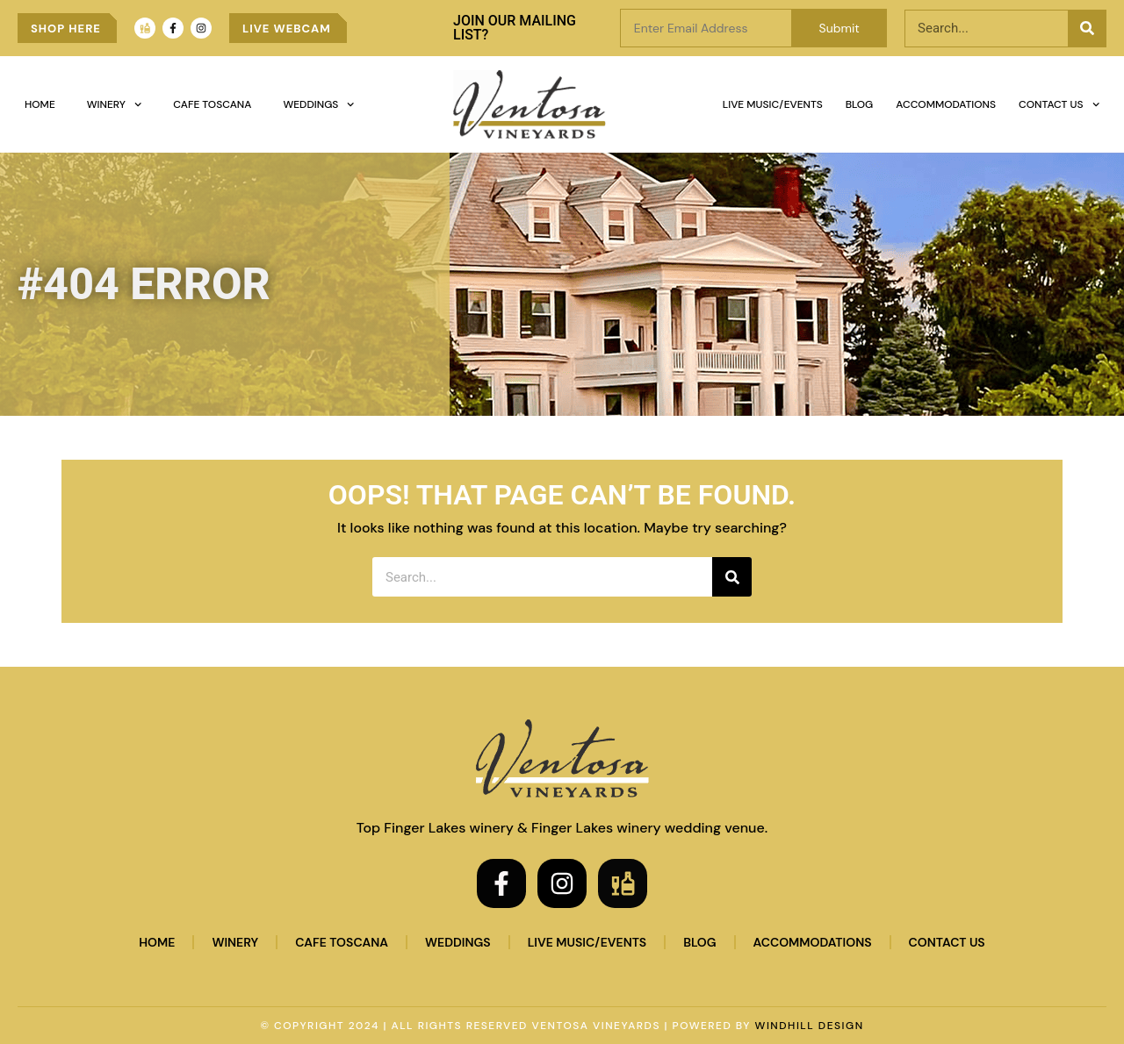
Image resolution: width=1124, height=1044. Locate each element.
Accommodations (946, 104)
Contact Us (1059, 104)
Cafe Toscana (212, 104)
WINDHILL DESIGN (809, 1026)
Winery (114, 104)
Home (40, 104)
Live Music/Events (773, 104)
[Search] (1087, 28)
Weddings (318, 104)
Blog (860, 104)
